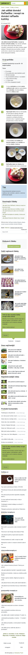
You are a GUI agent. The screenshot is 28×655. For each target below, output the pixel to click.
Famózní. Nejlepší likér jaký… (8, 425)
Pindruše (3, 547)
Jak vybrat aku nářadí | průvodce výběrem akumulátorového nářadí (17, 403)
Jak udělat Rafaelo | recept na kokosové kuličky (20, 281)
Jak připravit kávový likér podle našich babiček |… (14, 582)
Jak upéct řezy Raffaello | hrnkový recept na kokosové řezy (20, 258)
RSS (21, 647)
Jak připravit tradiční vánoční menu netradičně (20, 293)
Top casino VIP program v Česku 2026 (19, 519)
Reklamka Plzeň (19, 653)
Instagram (17, 341)
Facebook (10, 341)
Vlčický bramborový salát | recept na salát (12, 539)
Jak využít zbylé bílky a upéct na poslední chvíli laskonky (20, 305)
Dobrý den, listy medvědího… (8, 422)
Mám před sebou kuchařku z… (9, 431)
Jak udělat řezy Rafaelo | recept (19, 269)
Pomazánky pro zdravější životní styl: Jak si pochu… (20, 598)
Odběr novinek (7, 643)
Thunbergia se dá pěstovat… (8, 413)
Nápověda (5, 635)
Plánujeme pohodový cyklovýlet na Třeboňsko (13, 509)
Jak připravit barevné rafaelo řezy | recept (13, 218)
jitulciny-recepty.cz (8, 512)
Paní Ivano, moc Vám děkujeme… (9, 434)
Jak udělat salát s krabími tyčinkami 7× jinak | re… (14, 615)
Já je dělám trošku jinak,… (7, 439)
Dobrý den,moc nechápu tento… (9, 419)
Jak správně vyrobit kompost (16, 381)
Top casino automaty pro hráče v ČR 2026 (12, 487)
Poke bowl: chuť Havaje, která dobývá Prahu (12, 531)
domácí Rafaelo (18, 224)
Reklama (21, 633)
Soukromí (18, 635)
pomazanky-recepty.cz (9, 590)
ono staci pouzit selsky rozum (9, 416)
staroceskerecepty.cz (9, 550)
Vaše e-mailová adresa (8, 327)
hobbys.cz (4, 472)
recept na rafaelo (9, 224)
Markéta (7, 227)
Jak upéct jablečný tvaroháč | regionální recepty (13, 570)
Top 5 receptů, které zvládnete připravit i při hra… (20, 558)
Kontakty (11, 633)
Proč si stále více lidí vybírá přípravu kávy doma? (20, 479)
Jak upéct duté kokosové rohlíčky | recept (13, 209)
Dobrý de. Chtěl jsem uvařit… (8, 428)
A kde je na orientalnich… (7, 442)
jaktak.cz (5, 633)
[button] (14, 32)
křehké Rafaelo (17, 222)
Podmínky (12, 635)
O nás (16, 633)
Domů (2, 7)
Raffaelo (11, 222)
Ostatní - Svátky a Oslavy (12, 7)
